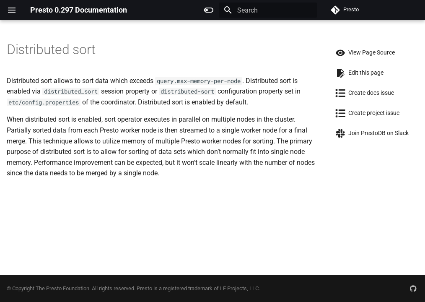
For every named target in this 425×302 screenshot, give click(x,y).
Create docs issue (362, 92)
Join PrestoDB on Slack (369, 133)
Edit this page (357, 72)
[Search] (268, 10)
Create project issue (364, 112)
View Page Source (362, 52)
